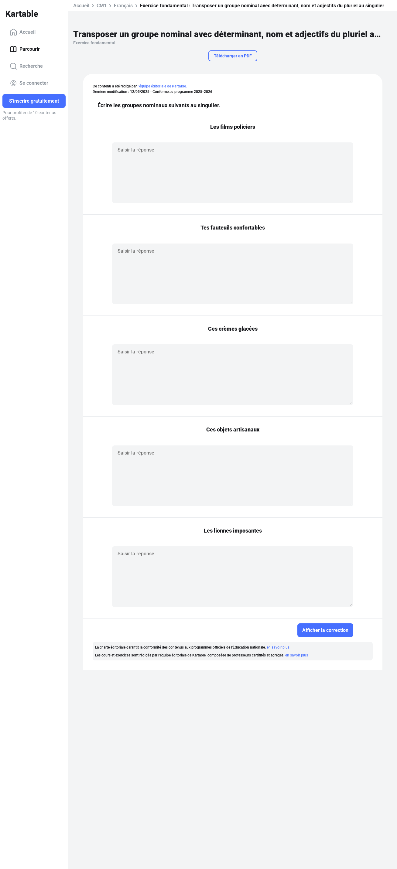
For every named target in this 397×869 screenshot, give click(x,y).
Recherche (26, 66)
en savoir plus (278, 647)
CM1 (102, 6)
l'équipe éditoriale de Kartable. (162, 86)
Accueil (23, 32)
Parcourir (25, 49)
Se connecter (29, 83)
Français (123, 6)
